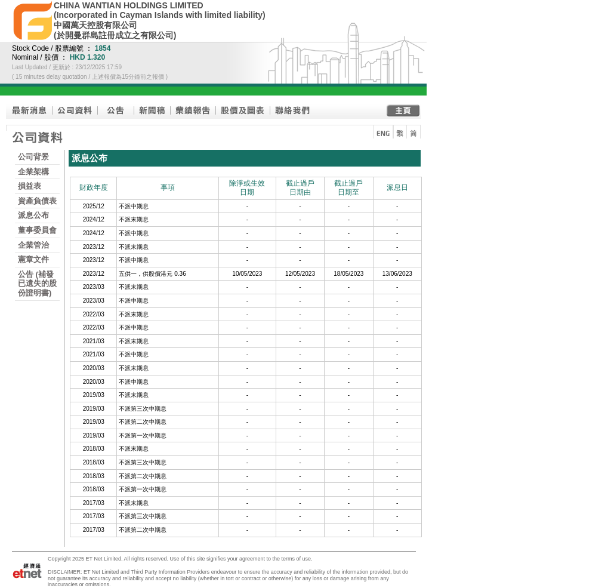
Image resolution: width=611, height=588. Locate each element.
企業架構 (33, 171)
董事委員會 (37, 230)
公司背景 (33, 156)
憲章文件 (33, 259)
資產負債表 (37, 200)
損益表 (29, 185)
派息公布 (33, 215)
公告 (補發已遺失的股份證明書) (37, 283)
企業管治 (33, 245)
